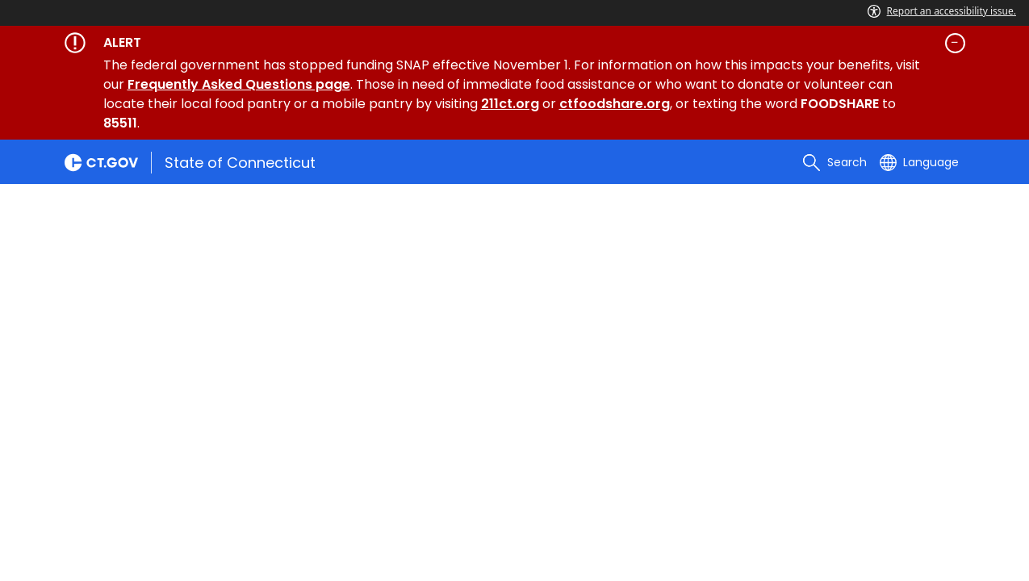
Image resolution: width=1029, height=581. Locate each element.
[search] (834, 162)
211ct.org (510, 103)
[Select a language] (919, 162)
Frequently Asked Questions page (239, 84)
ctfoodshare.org (614, 103)
